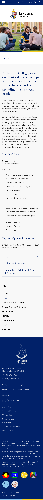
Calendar (6, 329)
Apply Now (7, 407)
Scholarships (8, 419)
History (5, 316)
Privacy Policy (8, 431)
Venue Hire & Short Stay (13, 302)
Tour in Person (9, 411)
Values (5, 293)
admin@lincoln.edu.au (12, 379)
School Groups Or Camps (14, 307)
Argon (13, 495)
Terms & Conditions (11, 427)
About (5, 286)
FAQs (4, 325)
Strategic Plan (8, 320)
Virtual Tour (7, 415)
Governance (7, 311)
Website (5, 495)
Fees (4, 298)
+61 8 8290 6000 (9, 375)
